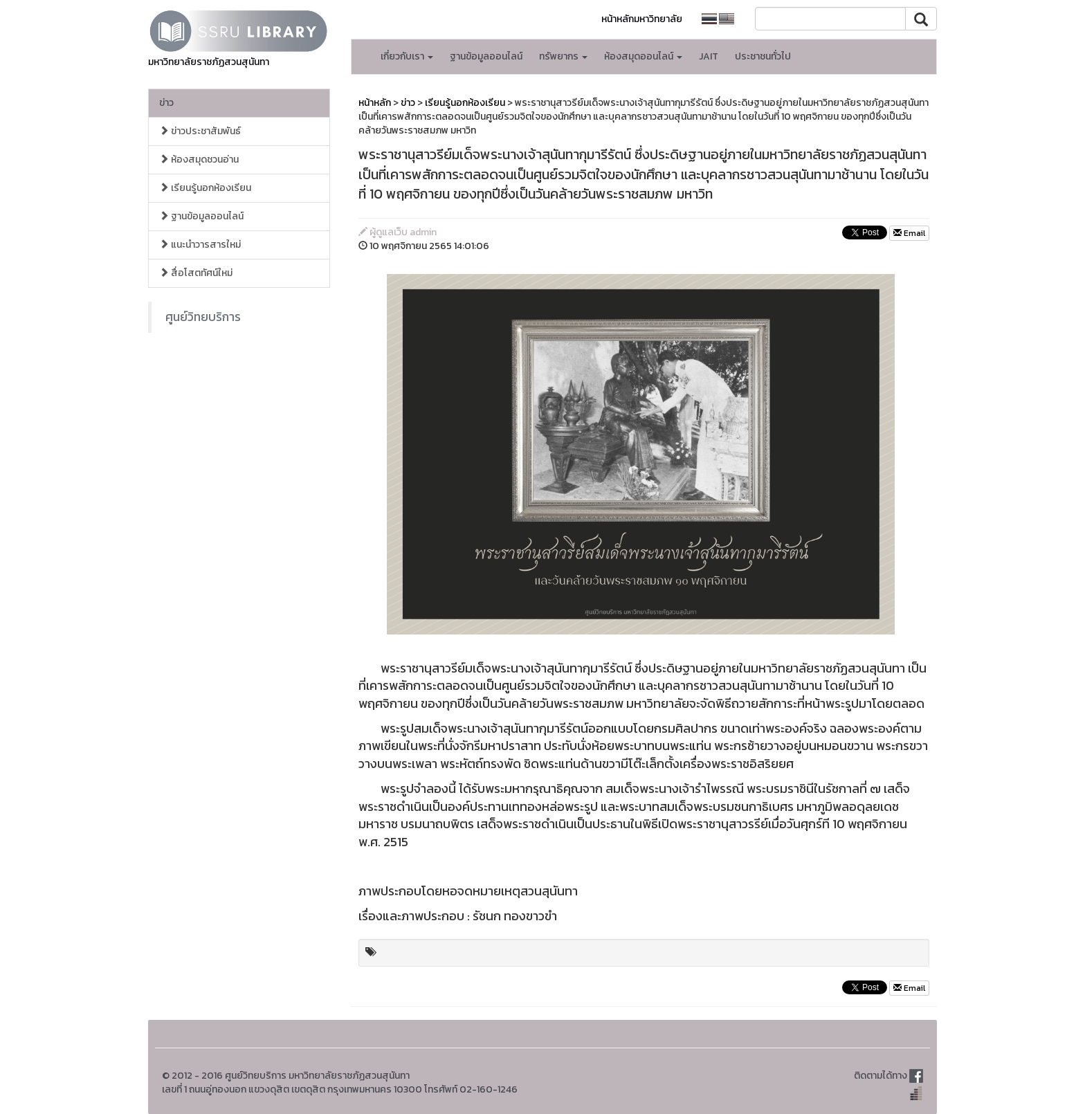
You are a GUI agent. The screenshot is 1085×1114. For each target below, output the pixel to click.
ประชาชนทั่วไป (763, 56)
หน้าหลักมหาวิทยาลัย (641, 19)
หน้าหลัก (374, 102)
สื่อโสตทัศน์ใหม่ (195, 273)
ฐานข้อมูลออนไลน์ (486, 56)
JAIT (708, 56)
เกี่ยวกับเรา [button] (407, 56)
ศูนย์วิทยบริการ (203, 317)
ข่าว (166, 102)
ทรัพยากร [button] (563, 56)
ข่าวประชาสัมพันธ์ (200, 131)
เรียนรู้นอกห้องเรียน (205, 188)
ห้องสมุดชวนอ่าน (199, 159)
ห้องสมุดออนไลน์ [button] (643, 56)
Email (909, 233)
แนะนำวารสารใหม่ (200, 244)
